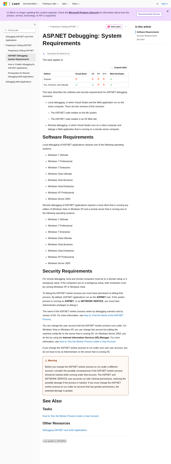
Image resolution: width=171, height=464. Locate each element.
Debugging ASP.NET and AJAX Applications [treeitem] (19, 38)
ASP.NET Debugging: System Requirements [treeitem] (18, 57)
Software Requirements (148, 32)
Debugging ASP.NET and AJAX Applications (65, 430)
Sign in (164, 4)
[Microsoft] (5, 4)
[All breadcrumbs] (45, 26)
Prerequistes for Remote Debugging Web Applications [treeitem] (20, 75)
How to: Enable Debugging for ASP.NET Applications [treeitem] (21, 66)
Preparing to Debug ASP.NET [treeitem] (21, 50)
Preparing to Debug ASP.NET (63, 26)
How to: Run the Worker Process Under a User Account (87, 341)
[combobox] (19, 30)
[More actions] (125, 26)
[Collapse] (35, 24)
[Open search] (157, 3)
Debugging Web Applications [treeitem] (18, 82)
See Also (141, 39)
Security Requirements (147, 36)
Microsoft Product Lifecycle (84, 12)
